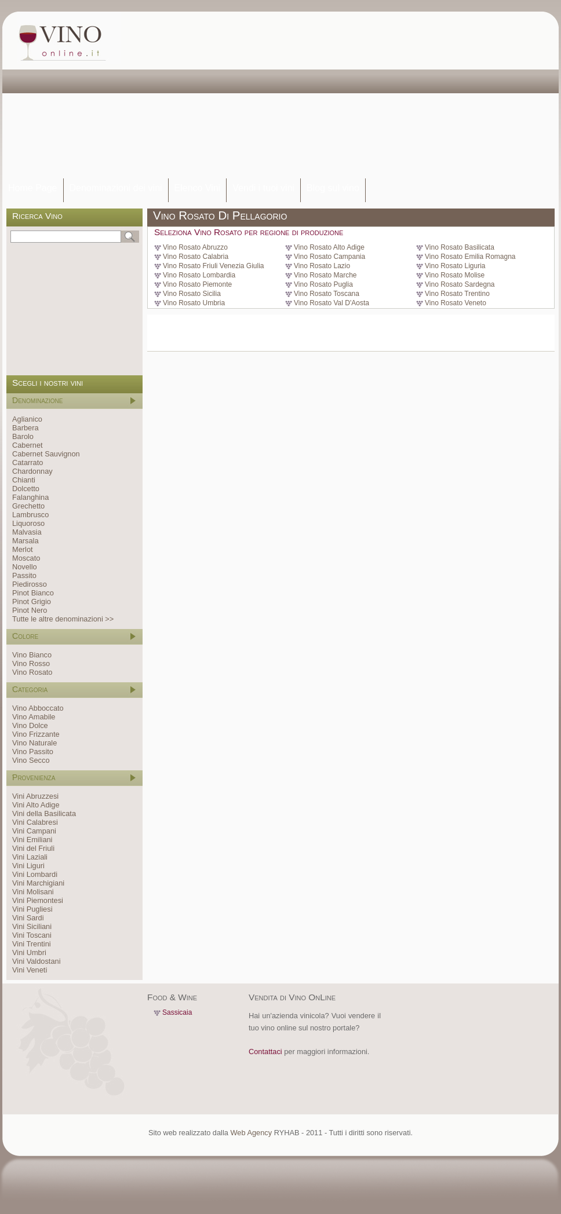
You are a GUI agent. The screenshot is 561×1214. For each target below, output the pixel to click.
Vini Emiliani (32, 839)
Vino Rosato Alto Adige (329, 247)
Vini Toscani (32, 935)
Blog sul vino (333, 188)
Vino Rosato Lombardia (199, 275)
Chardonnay (32, 471)
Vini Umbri (29, 952)
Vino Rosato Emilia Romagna (470, 257)
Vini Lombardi (34, 874)
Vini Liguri (28, 865)
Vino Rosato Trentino (457, 294)
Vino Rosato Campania (329, 257)
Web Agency (251, 1132)
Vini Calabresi (35, 822)
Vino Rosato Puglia (323, 284)
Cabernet (27, 445)
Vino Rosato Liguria (455, 266)
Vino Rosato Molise (455, 275)
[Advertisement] (286, 95)
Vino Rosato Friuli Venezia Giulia (213, 266)
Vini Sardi (28, 917)
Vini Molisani (33, 891)
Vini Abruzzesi (35, 796)
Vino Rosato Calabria (195, 257)
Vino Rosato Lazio (322, 266)
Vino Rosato (32, 672)
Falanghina (30, 497)
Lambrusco (30, 514)
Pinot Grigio (31, 601)
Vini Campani (34, 831)
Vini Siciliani (32, 926)
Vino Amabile (33, 716)
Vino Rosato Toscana (326, 294)
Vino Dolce (30, 725)
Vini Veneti (29, 970)
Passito (24, 575)
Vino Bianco (32, 654)
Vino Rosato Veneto (455, 303)
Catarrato (27, 462)
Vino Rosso (31, 663)
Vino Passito (32, 751)
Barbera (25, 427)
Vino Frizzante (36, 734)
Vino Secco (31, 760)
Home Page (32, 188)
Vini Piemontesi (37, 900)
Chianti (23, 480)
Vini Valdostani (36, 961)
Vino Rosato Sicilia (192, 294)
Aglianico (27, 419)
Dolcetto (25, 488)
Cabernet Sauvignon (46, 453)
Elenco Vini (197, 188)
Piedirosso (29, 584)
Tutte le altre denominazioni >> (63, 619)
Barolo (23, 436)
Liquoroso (28, 523)
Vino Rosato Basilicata (459, 247)
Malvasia (27, 532)
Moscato (26, 558)
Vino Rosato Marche (325, 275)
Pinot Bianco (33, 592)
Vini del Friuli (33, 848)
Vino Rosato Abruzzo (195, 247)
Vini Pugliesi (32, 909)
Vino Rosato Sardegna (460, 284)
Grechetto (28, 506)
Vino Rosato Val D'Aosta (331, 303)
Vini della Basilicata (44, 813)
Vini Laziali (30, 857)
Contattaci (265, 1051)
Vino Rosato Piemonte (197, 284)
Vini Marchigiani (38, 883)
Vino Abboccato (38, 708)
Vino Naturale (34, 742)
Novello (24, 566)
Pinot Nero (29, 610)
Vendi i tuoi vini (263, 188)
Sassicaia (177, 1012)
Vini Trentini (31, 943)
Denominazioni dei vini (116, 188)
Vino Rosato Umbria (194, 303)
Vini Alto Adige (36, 804)
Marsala (25, 540)
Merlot (22, 549)
